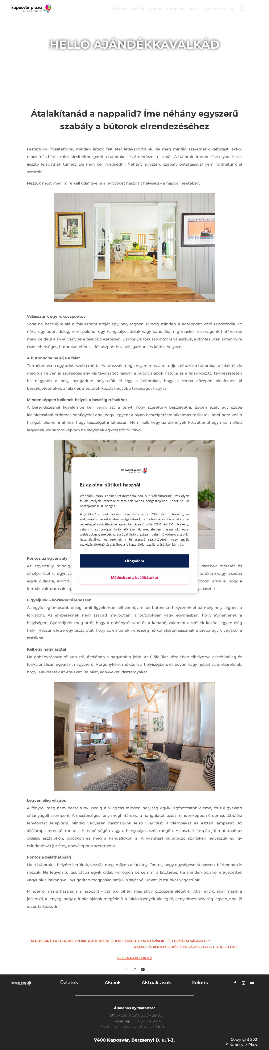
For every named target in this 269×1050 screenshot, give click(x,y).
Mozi (193, 9)
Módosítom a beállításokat (134, 577)
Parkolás (175, 9)
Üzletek (119, 9)
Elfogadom (134, 560)
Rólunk (155, 9)
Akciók (137, 9)
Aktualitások (156, 982)
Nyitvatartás (214, 9)
